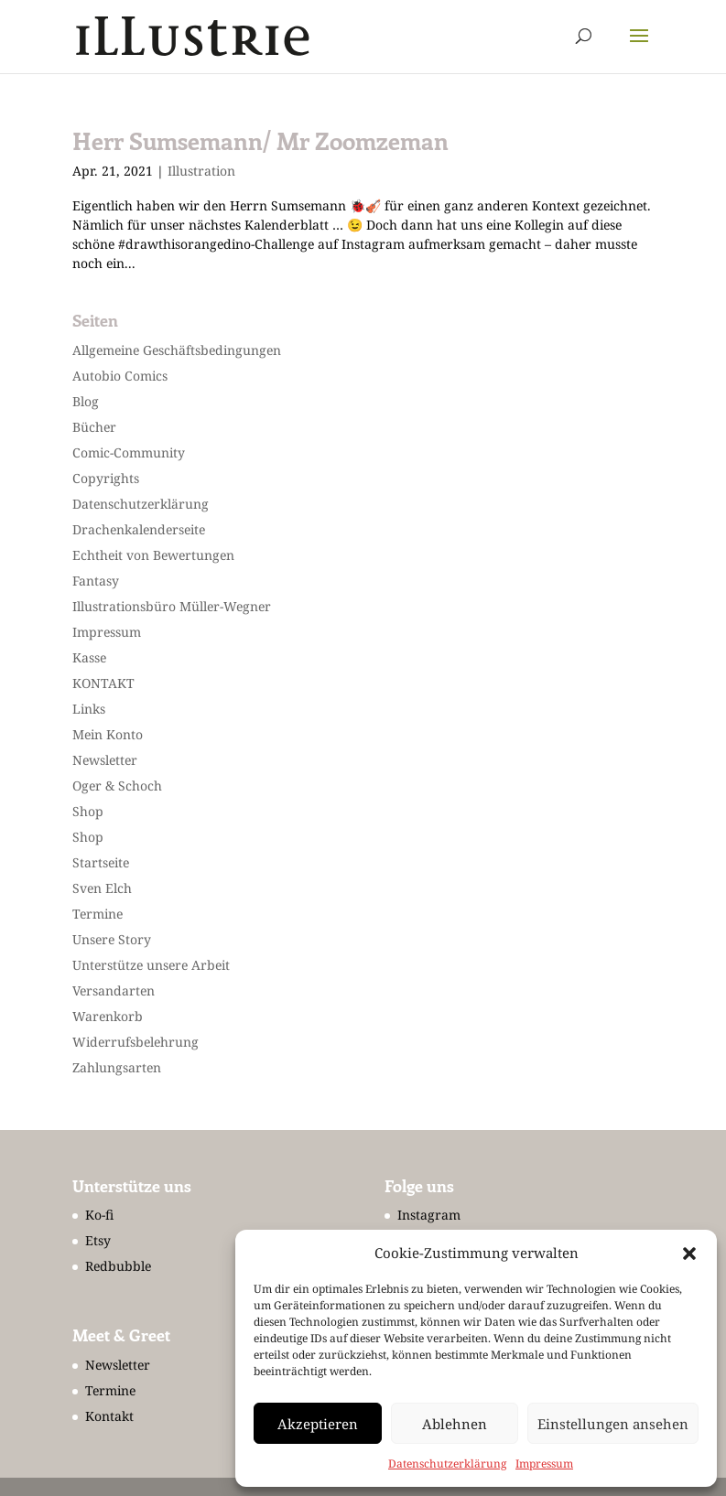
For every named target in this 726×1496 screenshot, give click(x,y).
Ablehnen (454, 1424)
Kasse (89, 657)
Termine (97, 913)
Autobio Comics (120, 375)
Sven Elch (102, 888)
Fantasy (95, 580)
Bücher (94, 427)
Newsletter (104, 760)
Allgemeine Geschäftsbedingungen (176, 350)
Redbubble (118, 1266)
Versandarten (113, 990)
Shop (87, 811)
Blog (85, 401)
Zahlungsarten (116, 1067)
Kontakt (109, 1416)
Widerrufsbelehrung (135, 1041)
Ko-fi (99, 1214)
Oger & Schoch (117, 785)
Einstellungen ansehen (612, 1424)
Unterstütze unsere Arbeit (151, 965)
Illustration (201, 170)
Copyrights (105, 478)
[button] (689, 1253)
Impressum (544, 1463)
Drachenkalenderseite (138, 529)
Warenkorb (107, 1016)
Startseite (100, 862)
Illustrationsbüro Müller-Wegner (171, 606)
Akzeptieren (317, 1424)
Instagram (429, 1214)
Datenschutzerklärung (447, 1463)
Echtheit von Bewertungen (153, 555)
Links (88, 708)
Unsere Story (111, 939)
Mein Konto (107, 734)
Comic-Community (128, 452)
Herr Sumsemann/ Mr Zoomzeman (260, 140)
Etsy (98, 1240)
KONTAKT (103, 683)
